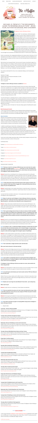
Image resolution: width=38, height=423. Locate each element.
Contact (34, 1)
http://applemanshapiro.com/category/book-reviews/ (10, 320)
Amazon (24, 83)
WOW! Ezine (8, 1)
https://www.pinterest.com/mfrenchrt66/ (11, 150)
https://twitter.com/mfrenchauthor (10, 147)
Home (3, 1)
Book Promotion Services (13, 3)
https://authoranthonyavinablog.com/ (8, 349)
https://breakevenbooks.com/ (6, 356)
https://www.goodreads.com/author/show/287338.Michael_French (17, 155)
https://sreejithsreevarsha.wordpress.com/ (8, 370)
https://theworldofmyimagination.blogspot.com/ (9, 406)
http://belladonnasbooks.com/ (6, 335)
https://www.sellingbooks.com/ (6, 392)
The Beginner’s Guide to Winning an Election (22, 31)
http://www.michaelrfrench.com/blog (9, 161)
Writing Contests (27, 1)
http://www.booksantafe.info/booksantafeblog (9, 386)
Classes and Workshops (17, 1)
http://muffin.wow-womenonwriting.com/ (8, 312)
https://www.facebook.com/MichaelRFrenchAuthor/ (14, 144)
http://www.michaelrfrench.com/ (10, 158)
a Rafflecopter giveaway (5, 419)
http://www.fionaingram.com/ (6, 342)
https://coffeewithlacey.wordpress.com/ (8, 363)
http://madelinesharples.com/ (6, 379)
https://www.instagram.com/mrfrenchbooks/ (13, 153)
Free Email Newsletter (25, 3)
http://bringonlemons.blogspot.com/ (7, 328)
